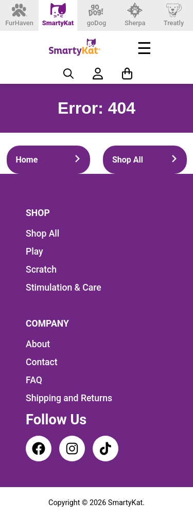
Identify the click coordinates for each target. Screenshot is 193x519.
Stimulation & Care (63, 287)
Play (34, 251)
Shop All (145, 160)
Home (48, 160)
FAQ (34, 380)
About (38, 344)
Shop (38, 213)
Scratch (41, 269)
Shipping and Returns (69, 398)
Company (47, 323)
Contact (42, 362)
